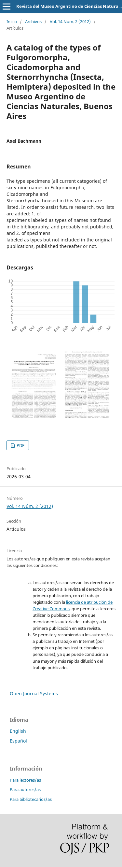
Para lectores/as (25, 780)
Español (18, 741)
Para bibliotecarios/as (31, 799)
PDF (20, 445)
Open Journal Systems (34, 693)
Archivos (33, 21)
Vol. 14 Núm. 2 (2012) (70, 21)
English (18, 731)
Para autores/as (25, 789)
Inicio (12, 21)
